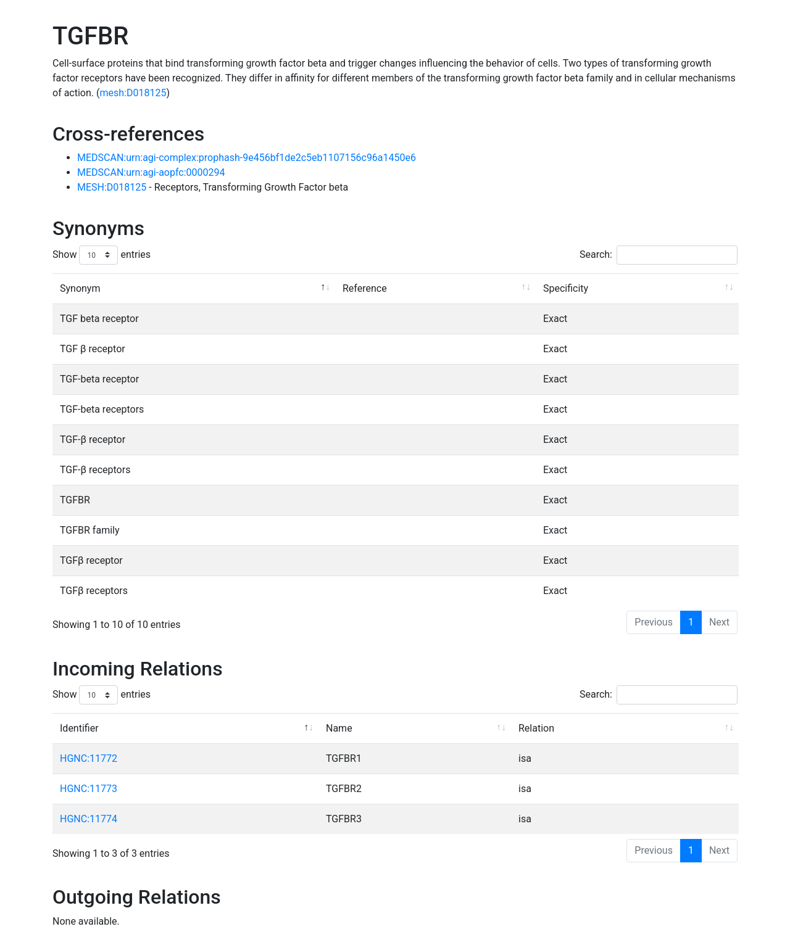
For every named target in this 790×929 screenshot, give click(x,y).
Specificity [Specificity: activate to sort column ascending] (565, 288)
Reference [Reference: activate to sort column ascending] (365, 288)
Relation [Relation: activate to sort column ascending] (536, 728)
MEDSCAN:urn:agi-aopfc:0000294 (151, 172)
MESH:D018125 (113, 187)
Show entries (101, 255)
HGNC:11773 (88, 789)
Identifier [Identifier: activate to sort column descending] (79, 728)
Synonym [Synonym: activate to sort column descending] (80, 288)
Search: (659, 255)
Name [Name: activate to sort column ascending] (339, 728)
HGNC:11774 (88, 819)
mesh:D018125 (132, 93)
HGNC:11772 (88, 758)
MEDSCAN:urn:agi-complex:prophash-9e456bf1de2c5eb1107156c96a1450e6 (246, 157)
